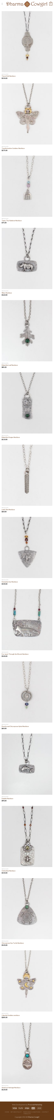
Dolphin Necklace (7, 798)
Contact (45, 1112)
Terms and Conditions (31, 1112)
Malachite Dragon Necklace (11, 437)
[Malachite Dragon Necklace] (27, 403)
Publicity (27, 1113)
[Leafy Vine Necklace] (27, 475)
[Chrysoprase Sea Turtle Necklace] (27, 908)
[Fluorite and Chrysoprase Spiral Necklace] (27, 691)
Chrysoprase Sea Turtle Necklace (13, 943)
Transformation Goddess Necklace (13, 148)
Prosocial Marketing (35, 1105)
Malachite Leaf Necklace (10, 365)
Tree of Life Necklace (8, 76)
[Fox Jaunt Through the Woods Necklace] (27, 619)
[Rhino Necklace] (27, 258)
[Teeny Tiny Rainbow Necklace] (27, 186)
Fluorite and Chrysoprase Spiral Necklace (15, 726)
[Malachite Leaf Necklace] (27, 330)
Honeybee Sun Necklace (10, 582)
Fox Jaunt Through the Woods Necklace (15, 654)
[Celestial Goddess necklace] (27, 980)
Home (7, 1112)
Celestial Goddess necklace (11, 1015)
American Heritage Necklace (11, 1087)
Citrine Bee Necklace (8, 871)
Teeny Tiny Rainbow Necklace (12, 220)
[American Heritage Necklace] (27, 1053)
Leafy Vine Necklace (8, 509)
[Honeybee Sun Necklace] (27, 547)
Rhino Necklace (7, 293)
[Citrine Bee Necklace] (27, 836)
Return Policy (16, 1112)
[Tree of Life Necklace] (27, 41)
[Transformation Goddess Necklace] (27, 114)
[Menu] (3, 4)
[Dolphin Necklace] (27, 764)
